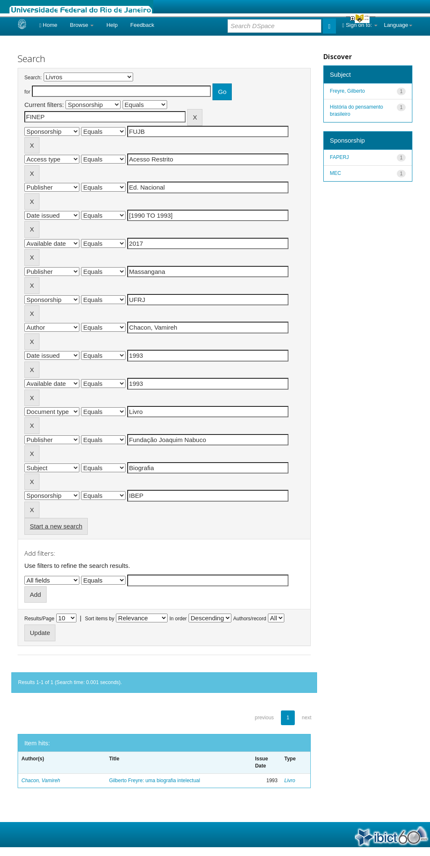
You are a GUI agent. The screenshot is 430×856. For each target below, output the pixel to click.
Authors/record (249, 619)
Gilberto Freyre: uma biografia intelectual (154, 780)
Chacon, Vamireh (40, 780)
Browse (82, 25)
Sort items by (99, 619)
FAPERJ (339, 157)
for (27, 92)
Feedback (142, 25)
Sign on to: (360, 25)
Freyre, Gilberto (347, 91)
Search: (33, 78)
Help (112, 25)
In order (178, 619)
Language (398, 25)
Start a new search (56, 526)
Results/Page (39, 619)
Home (48, 25)
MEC (335, 173)
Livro (289, 780)
